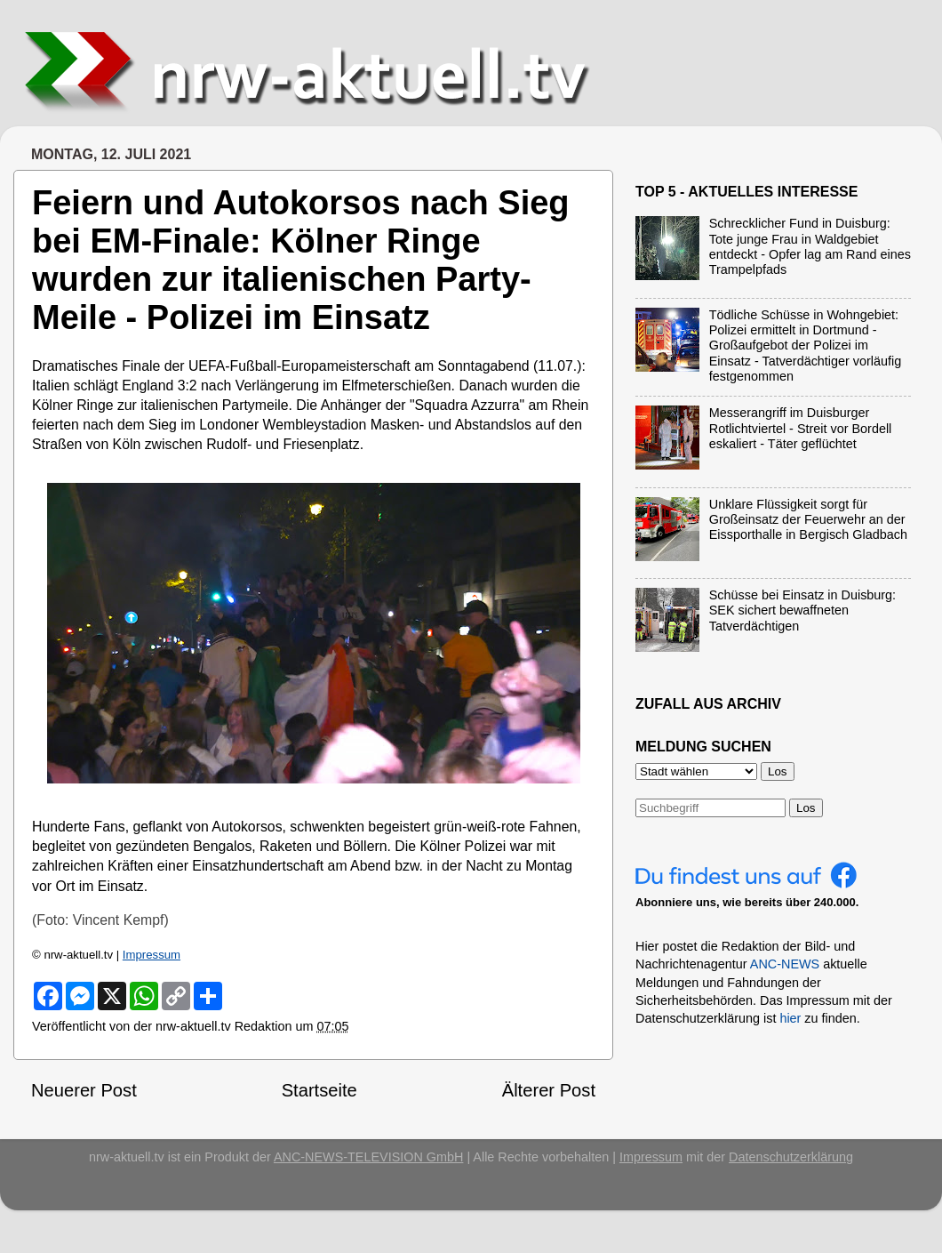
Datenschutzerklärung (791, 1157)
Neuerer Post (84, 1090)
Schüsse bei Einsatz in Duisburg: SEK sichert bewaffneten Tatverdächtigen (802, 610)
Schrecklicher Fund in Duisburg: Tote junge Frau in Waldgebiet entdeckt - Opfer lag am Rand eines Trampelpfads (810, 246)
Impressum (151, 954)
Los (806, 808)
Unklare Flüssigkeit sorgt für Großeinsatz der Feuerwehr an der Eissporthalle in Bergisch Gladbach (808, 519)
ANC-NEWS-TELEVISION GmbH (369, 1157)
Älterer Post (548, 1090)
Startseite (319, 1090)
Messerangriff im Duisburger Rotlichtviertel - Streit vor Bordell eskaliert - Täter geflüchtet (800, 428)
